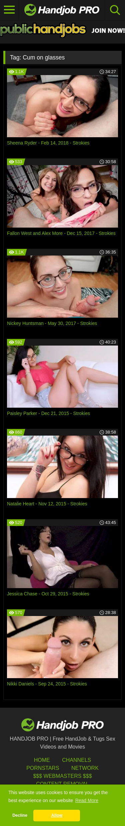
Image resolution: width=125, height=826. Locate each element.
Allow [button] (57, 815)
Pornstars (42, 768)
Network (85, 768)
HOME (42, 760)
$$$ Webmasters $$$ (62, 776)
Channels (76, 760)
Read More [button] (86, 800)
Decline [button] (19, 815)
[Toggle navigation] (9, 10)
